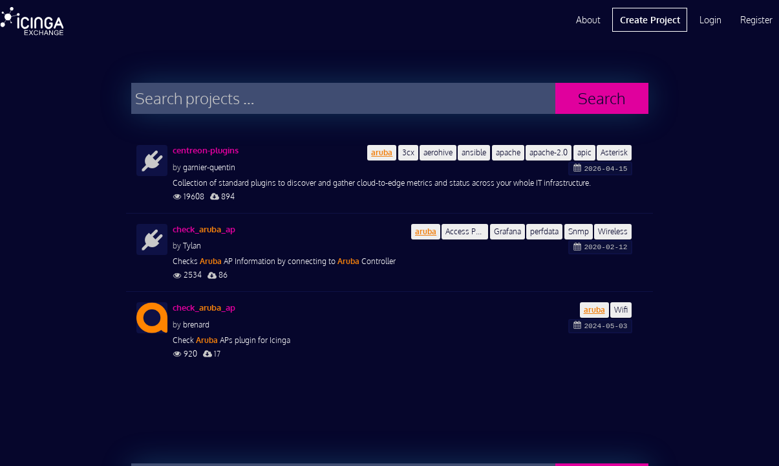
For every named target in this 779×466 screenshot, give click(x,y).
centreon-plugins (206, 150)
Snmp (578, 231)
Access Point (466, 231)
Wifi (621, 310)
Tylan (192, 245)
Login (710, 19)
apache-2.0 (548, 152)
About (588, 19)
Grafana (507, 231)
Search (601, 98)
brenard (196, 324)
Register (756, 19)
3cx (408, 152)
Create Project (650, 19)
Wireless (613, 231)
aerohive (438, 152)
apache (508, 152)
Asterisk (614, 152)
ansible (474, 152)
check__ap (204, 229)
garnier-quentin (209, 167)
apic (584, 152)
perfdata (544, 231)
